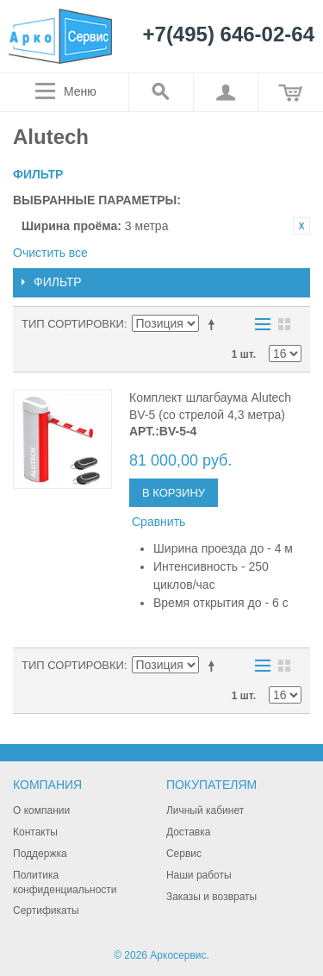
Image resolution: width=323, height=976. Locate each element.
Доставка (188, 832)
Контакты (35, 832)
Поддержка (40, 854)
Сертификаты (46, 910)
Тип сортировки (73, 323)
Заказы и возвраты (211, 897)
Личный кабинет (205, 810)
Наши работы (199, 875)
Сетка (284, 324)
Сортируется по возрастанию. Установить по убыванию (214, 324)
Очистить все (50, 253)
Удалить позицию (301, 226)
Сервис (184, 854)
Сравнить (158, 522)
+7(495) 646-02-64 (228, 35)
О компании (41, 810)
